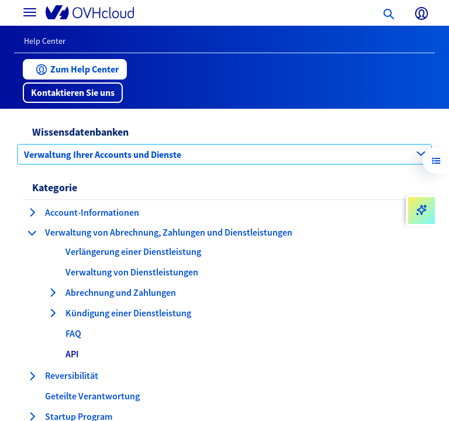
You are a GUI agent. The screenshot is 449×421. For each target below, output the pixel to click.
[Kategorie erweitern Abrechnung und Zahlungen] (52, 292)
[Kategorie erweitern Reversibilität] (32, 376)
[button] (75, 69)
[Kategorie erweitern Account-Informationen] (32, 212)
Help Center (44, 41)
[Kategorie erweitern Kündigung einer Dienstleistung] (52, 313)
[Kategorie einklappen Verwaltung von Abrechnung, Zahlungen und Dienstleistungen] (32, 233)
